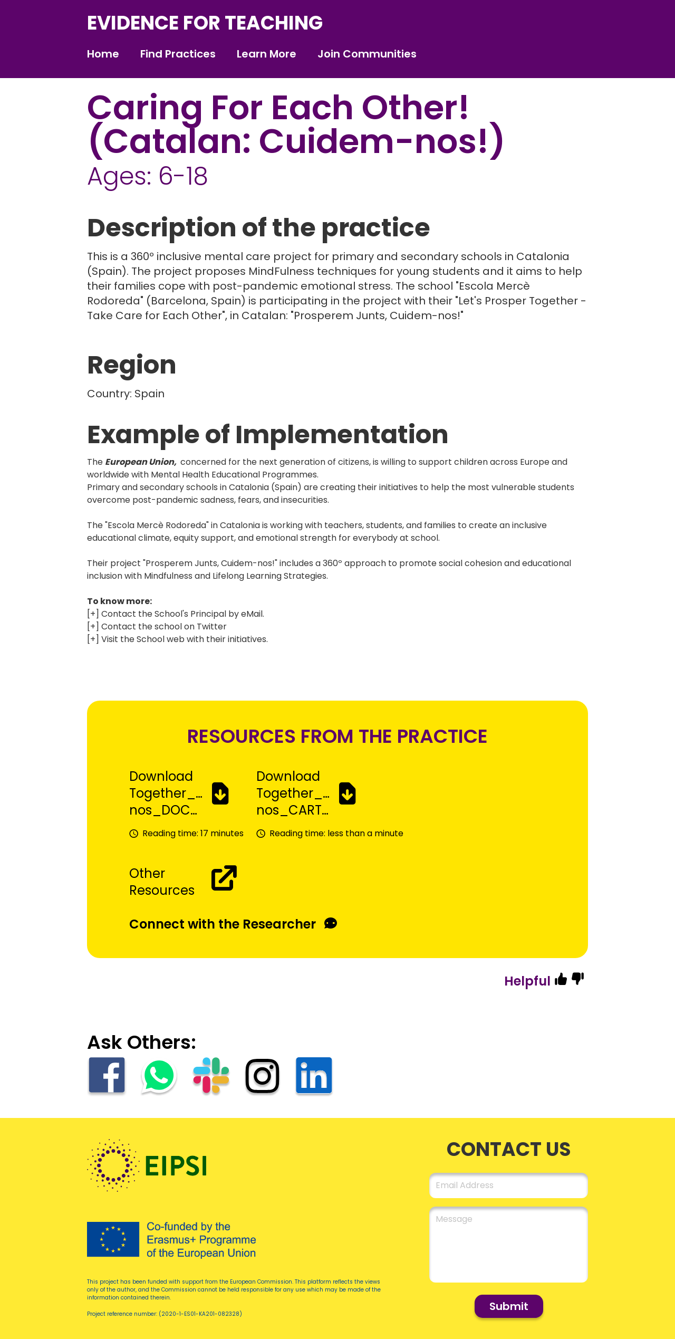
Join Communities (367, 53)
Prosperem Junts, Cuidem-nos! (210, 563)
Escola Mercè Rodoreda (157, 525)
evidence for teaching (205, 23)
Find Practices (178, 53)
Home (103, 53)
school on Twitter (189, 626)
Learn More (266, 53)
